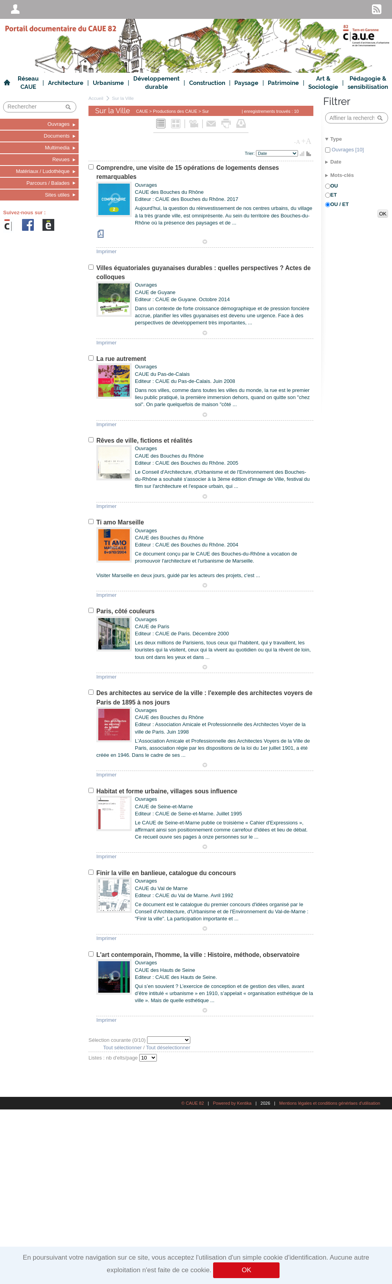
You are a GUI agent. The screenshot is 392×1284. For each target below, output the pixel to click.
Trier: (250, 153)
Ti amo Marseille (120, 522)
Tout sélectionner (122, 1047)
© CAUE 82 (192, 1103)
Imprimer (106, 251)
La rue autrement (121, 358)
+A (306, 141)
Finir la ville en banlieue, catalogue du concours (166, 873)
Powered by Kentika (232, 1103)
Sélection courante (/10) (117, 1040)
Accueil (95, 98)
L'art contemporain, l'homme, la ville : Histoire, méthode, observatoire (198, 954)
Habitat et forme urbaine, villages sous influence (166, 791)
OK (246, 1270)
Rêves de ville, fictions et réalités (144, 440)
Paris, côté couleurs (125, 611)
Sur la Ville (123, 98)
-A (297, 142)
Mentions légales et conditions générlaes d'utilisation (329, 1103)
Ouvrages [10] (347, 150)
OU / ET (339, 204)
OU (334, 186)
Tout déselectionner (168, 1047)
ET (333, 195)
